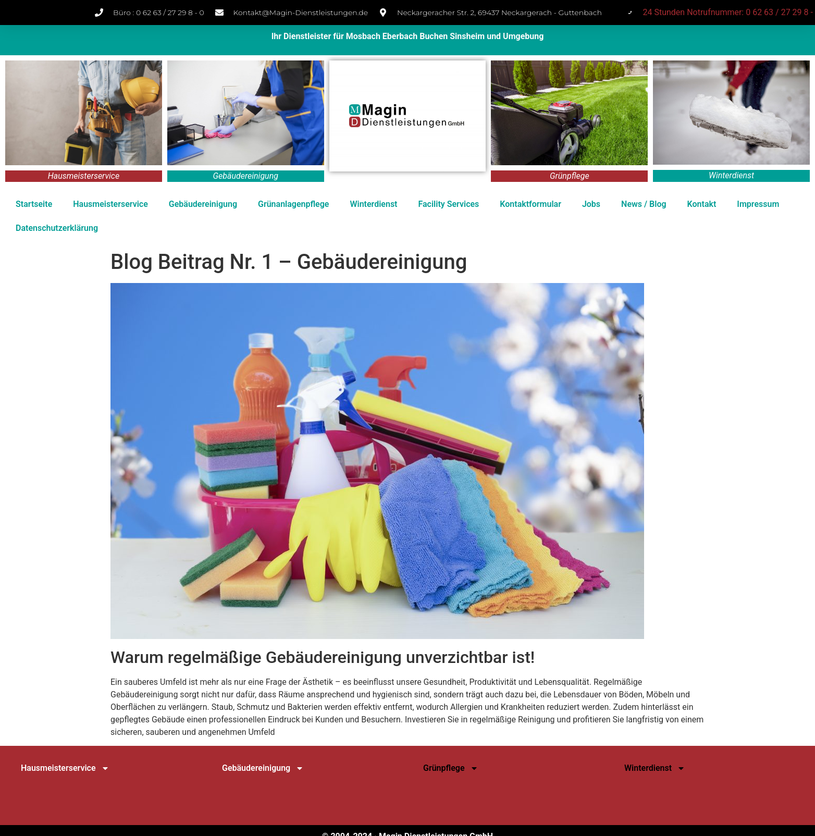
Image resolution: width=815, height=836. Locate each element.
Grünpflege (450, 768)
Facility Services (448, 204)
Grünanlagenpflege (293, 204)
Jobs (591, 204)
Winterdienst (373, 204)
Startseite (34, 204)
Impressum (758, 204)
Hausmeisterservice (110, 204)
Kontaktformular (530, 204)
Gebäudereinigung (203, 204)
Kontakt (702, 204)
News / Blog (643, 204)
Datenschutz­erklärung (57, 228)
